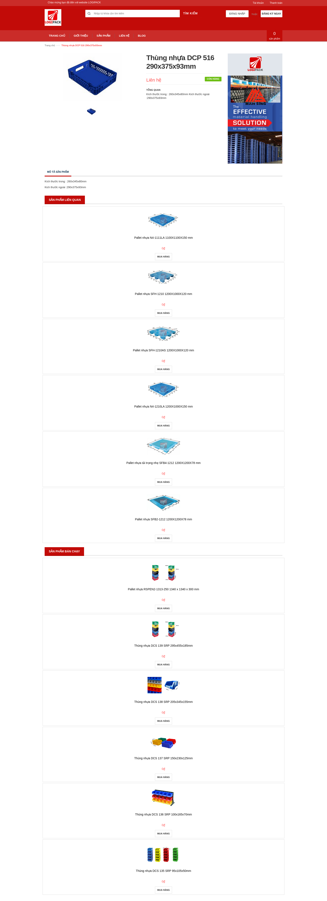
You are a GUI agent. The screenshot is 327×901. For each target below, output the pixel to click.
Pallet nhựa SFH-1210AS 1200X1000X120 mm (163, 350)
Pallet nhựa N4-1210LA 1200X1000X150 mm (163, 406)
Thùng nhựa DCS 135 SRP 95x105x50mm (163, 870)
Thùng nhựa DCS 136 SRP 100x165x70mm (163, 814)
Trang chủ (50, 45)
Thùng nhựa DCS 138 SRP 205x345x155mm (163, 701)
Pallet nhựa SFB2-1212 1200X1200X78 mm (163, 519)
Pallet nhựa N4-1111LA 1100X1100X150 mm (163, 237)
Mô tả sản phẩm (58, 171)
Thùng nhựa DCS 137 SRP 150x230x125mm (163, 758)
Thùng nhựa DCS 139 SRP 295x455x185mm (163, 645)
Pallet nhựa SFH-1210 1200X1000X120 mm (163, 294)
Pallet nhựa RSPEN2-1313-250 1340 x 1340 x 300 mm (163, 589)
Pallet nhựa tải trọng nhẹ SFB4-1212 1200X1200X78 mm (163, 463)
